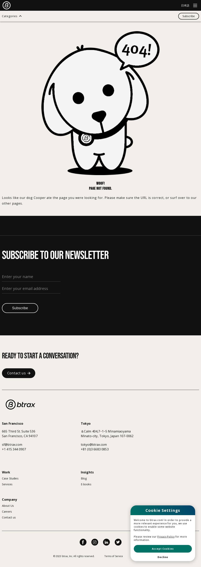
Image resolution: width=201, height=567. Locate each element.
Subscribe (20, 308)
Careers (7, 511)
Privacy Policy (166, 536)
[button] (163, 549)
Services (7, 484)
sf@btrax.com (12, 444)
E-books (86, 484)
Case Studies (10, 478)
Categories (10, 16)
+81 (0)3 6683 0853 (95, 449)
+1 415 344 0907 (14, 449)
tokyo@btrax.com (94, 444)
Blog (84, 478)
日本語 (185, 5)
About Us (8, 506)
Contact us (9, 517)
